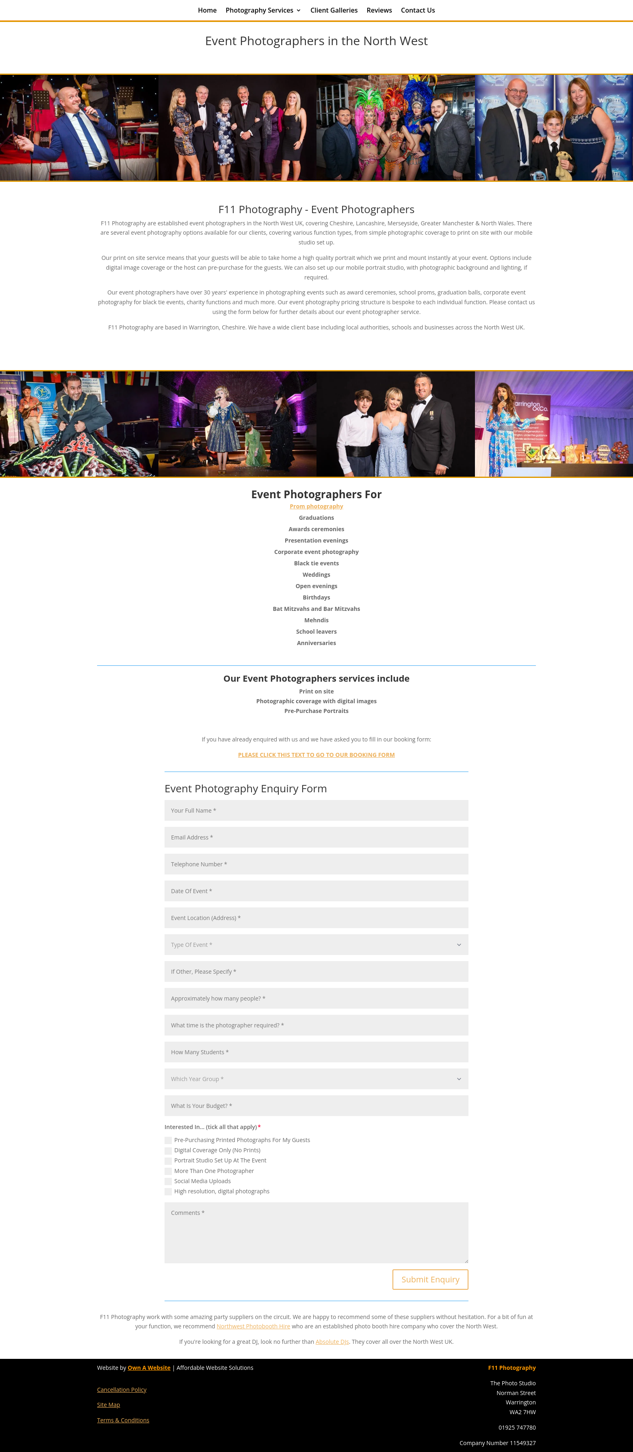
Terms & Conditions (123, 1420)
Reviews (379, 11)
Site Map (108, 1404)
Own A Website (149, 1367)
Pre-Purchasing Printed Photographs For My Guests (237, 1140)
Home (207, 11)
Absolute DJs (332, 1341)
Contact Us (418, 11)
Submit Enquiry (430, 1279)
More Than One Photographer (209, 1171)
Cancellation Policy (121, 1389)
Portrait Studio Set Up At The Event (216, 1160)
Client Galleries (334, 11)
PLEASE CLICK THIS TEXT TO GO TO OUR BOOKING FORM (316, 755)
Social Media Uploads (198, 1181)
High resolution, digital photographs (217, 1191)
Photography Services (260, 11)
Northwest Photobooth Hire (253, 1326)
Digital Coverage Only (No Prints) (212, 1150)
